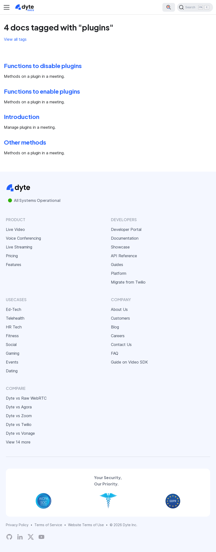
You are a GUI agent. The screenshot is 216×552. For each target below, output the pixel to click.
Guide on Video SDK (129, 362)
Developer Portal (126, 229)
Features (13, 264)
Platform (118, 273)
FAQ (114, 353)
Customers (120, 318)
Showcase (120, 247)
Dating (12, 370)
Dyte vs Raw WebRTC (26, 398)
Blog (115, 327)
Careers (118, 335)
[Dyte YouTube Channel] (41, 536)
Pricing (12, 255)
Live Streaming (19, 247)
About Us (119, 309)
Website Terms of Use (86, 525)
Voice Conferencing (23, 238)
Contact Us (121, 344)
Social (11, 344)
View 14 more (18, 442)
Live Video (15, 229)
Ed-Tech (13, 309)
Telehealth (15, 318)
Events (12, 362)
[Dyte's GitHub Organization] (9, 536)
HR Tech (14, 327)
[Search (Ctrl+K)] (195, 7)
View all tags (15, 39)
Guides (117, 264)
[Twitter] (30, 536)
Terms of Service (48, 525)
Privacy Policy (17, 525)
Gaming (12, 353)
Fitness (12, 335)
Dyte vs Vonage (20, 433)
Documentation (124, 238)
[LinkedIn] (20, 536)
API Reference (124, 255)
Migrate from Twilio (128, 282)
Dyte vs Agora (19, 406)
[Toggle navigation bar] (6, 7)
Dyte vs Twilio (18, 424)
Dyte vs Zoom (19, 415)
